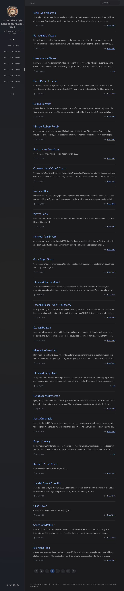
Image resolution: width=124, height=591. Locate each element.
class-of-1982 (111, 139)
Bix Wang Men (41, 547)
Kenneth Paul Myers (44, 236)
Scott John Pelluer (43, 524)
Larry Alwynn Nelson (45, 58)
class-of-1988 (111, 515)
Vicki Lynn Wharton (44, 12)
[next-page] (74, 571)
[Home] (12, 11)
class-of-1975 (111, 340)
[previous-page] (36, 571)
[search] (110, 3)
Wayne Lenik (40, 213)
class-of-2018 (111, 204)
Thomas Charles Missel (46, 282)
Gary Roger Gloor (43, 259)
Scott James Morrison (46, 149)
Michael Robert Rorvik (46, 126)
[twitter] (10, 585)
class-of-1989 (111, 117)
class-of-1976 (111, 318)
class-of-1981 (111, 227)
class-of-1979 (111, 295)
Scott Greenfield (42, 418)
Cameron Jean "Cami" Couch (49, 168)
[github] (7, 585)
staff (113, 71)
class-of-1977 (111, 473)
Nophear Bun (40, 191)
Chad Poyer (40, 505)
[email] (14, 585)
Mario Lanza (39, 584)
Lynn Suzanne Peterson (46, 395)
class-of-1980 (111, 363)
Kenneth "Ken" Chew (45, 464)
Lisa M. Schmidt (42, 103)
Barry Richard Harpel (45, 81)
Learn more (34, 586)
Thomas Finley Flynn (45, 373)
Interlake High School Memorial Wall (12, 24)
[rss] (18, 585)
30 (68, 571)
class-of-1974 (111, 26)
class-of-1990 (111, 181)
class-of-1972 (111, 249)
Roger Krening (41, 441)
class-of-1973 (111, 94)
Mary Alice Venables (45, 350)
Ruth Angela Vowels (44, 35)
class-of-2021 (111, 561)
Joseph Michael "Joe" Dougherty (52, 304)
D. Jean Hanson (42, 327)
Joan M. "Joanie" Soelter (47, 483)
